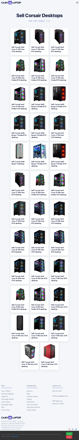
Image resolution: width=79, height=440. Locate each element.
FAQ (2, 407)
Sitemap (29, 399)
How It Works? (6, 391)
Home (30, 21)
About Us (29, 391)
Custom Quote (5, 402)
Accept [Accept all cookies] (69, 434)
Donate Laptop (31, 410)
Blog (28, 394)
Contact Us (4, 396)
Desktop (41, 21)
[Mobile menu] (77, 2)
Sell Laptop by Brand (33, 407)
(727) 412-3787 (57, 391)
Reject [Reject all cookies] (69, 437)
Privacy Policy (5, 410)
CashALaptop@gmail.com (60, 396)
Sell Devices (30, 402)
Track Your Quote (32, 405)
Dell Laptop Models (7, 399)
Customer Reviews (32, 396)
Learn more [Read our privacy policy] (15, 436)
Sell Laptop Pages (7, 405)
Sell (35, 21)
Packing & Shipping (7, 394)
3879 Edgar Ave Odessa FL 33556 (58, 402)
